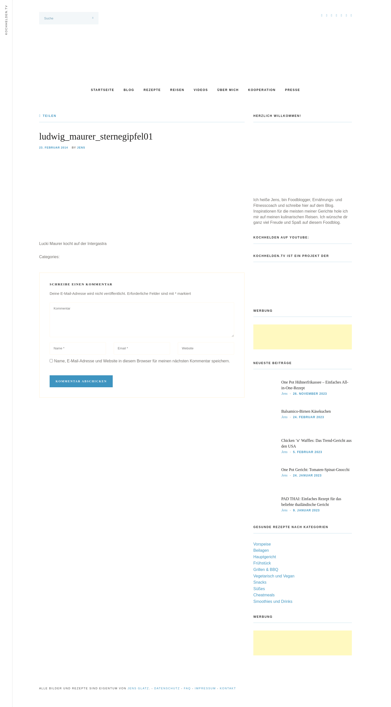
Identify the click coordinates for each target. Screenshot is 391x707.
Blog (129, 90)
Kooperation (262, 90)
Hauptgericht (264, 557)
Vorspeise (262, 544)
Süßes (259, 589)
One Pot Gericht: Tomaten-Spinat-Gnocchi (315, 470)
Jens (81, 147)
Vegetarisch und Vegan (273, 576)
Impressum (205, 688)
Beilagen (261, 550)
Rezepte (152, 90)
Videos (201, 90)
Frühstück (262, 563)
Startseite (102, 90)
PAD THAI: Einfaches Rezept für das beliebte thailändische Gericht (311, 502)
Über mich (228, 90)
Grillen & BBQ (265, 569)
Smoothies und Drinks (273, 601)
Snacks (259, 582)
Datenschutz (167, 688)
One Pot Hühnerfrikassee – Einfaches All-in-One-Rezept (314, 385)
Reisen (177, 90)
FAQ (187, 688)
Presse (292, 90)
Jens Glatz (138, 688)
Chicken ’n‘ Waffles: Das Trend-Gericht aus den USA (316, 443)
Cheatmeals (264, 595)
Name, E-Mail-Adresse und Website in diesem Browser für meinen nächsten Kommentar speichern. (142, 361)
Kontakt (228, 688)
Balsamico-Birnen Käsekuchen (306, 411)
